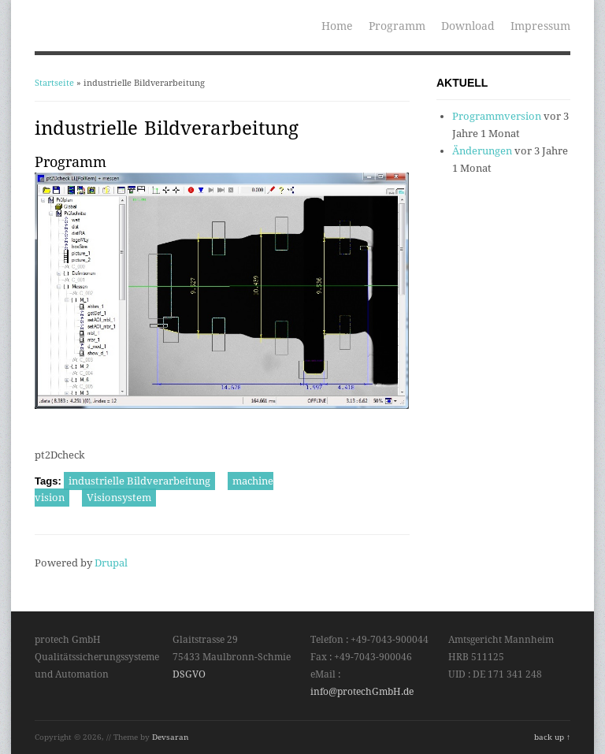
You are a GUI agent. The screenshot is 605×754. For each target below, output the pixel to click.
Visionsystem (119, 497)
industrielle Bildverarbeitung (139, 481)
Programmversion (496, 116)
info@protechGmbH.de (362, 691)
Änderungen (482, 151)
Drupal (111, 563)
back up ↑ (552, 737)
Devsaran (170, 737)
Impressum (540, 26)
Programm (397, 26)
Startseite (54, 83)
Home (337, 26)
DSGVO (189, 674)
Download (468, 26)
